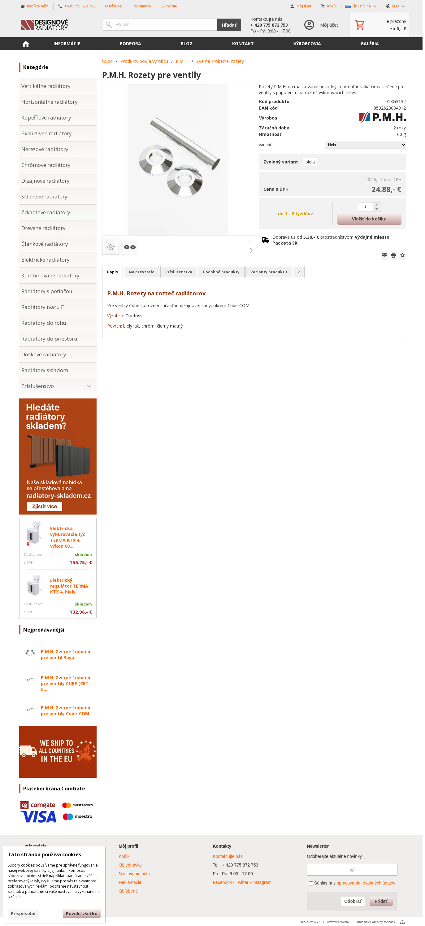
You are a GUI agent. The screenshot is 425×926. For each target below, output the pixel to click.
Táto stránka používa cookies (44, 854)
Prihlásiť (361, 922)
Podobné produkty (221, 272)
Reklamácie (130, 882)
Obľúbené (128, 891)
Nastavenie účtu (134, 873)
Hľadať (229, 25)
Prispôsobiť (23, 913)
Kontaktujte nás (228, 856)
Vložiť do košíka (369, 219)
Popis (112, 272)
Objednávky (130, 865)
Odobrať (353, 901)
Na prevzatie (141, 272)
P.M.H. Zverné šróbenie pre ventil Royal (66, 654)
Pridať (381, 901)
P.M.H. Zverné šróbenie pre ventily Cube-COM (66, 710)
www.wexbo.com (338, 922)
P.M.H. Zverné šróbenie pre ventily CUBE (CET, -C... (67, 683)
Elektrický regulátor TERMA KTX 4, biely (69, 586)
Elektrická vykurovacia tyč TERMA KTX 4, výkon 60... (67, 537)
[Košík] (379, 24)
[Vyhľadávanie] (160, 25)
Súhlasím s (352, 882)
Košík (124, 856)
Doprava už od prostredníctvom (330, 240)
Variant (265, 144)
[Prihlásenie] (320, 24)
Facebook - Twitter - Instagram (242, 882)
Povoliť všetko (82, 913)
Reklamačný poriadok (381, 922)
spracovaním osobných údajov (366, 882)
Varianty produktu (268, 272)
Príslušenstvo (178, 272)
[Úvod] (54, 24)
